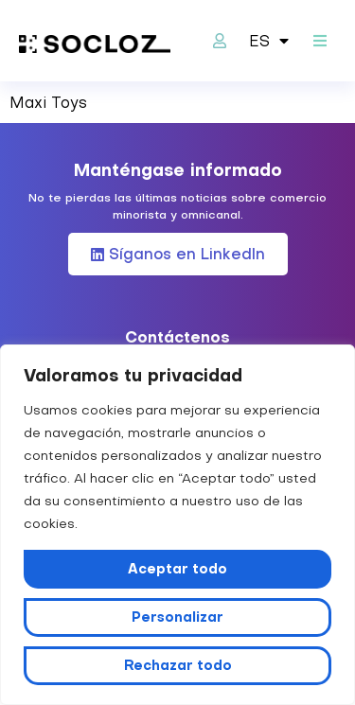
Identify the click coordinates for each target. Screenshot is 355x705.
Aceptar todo (177, 568)
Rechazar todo (178, 665)
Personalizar (177, 617)
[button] (319, 41)
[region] (177, 524)
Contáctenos (177, 336)
